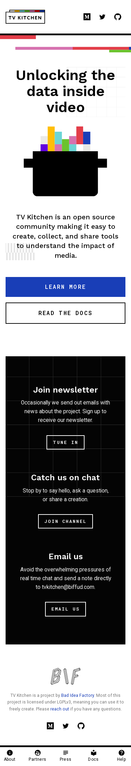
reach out (59, 709)
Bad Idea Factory (77, 695)
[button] (65, 287)
